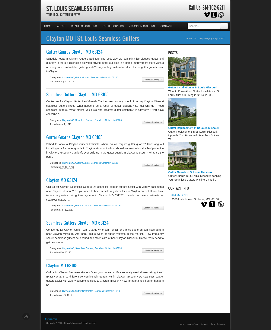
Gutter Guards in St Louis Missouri (190, 172)
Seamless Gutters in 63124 (104, 77)
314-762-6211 (213, 7)
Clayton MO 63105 (61, 265)
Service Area (192, 324)
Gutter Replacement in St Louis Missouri (193, 127)
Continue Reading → (153, 79)
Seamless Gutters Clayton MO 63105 (77, 94)
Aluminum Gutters (142, 26)
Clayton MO (68, 77)
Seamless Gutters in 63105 (108, 120)
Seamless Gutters (84, 26)
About (61, 26)
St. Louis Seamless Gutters (79, 8)
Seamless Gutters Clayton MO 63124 (77, 223)
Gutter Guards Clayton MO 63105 (74, 137)
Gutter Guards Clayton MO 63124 (74, 52)
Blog (213, 324)
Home (48, 26)
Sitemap (221, 324)
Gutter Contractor (84, 205)
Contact (166, 26)
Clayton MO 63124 (61, 180)
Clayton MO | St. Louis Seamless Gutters (92, 38)
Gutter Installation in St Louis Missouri (192, 87)
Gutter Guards (113, 26)
